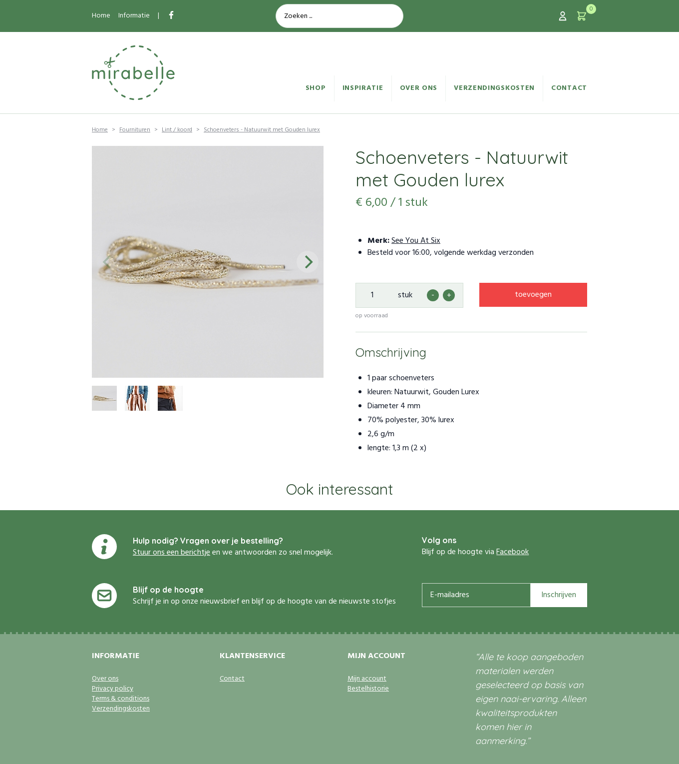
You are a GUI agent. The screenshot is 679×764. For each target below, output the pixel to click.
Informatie (134, 15)
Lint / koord (177, 130)
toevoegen (533, 294)
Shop (316, 88)
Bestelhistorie (368, 689)
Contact (569, 88)
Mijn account (366, 679)
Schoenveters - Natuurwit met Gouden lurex (262, 130)
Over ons (419, 88)
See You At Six (415, 240)
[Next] (308, 262)
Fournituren (134, 130)
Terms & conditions (120, 699)
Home (101, 15)
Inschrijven (558, 595)
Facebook (512, 552)
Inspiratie (362, 88)
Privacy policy (112, 689)
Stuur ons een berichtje (171, 552)
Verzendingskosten (494, 88)
